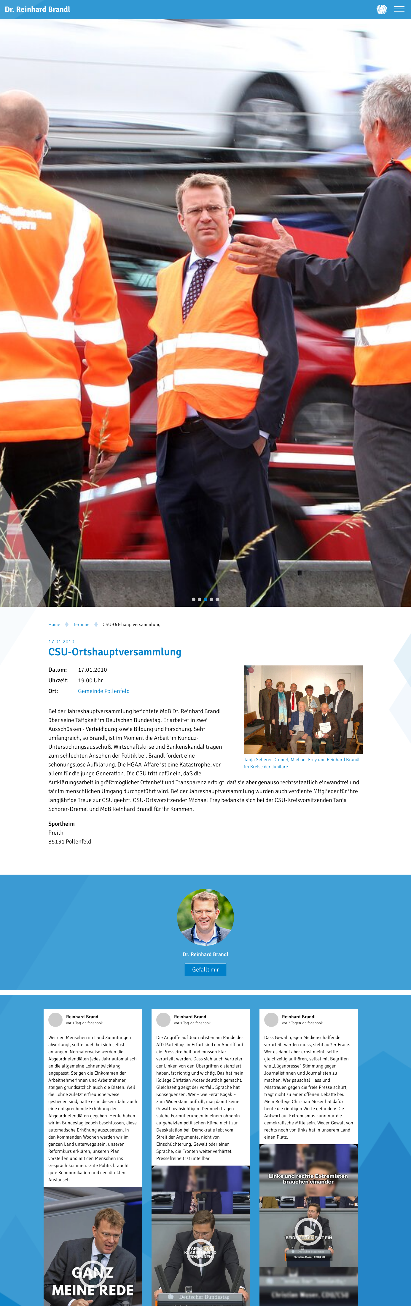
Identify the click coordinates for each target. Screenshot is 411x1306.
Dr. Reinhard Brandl (205, 954)
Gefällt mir (205, 969)
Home (54, 625)
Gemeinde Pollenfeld (104, 691)
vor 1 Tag (74, 1023)
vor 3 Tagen (292, 1023)
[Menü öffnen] (399, 9)
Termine (81, 625)
